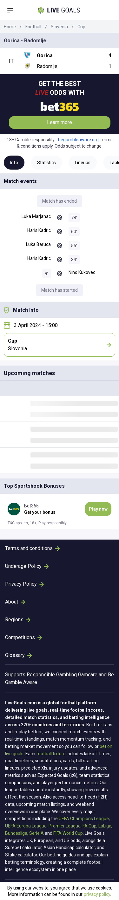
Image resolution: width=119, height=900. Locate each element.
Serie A (36, 833)
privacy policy (97, 894)
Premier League (65, 825)
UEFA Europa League (26, 825)
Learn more (59, 122)
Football (33, 26)
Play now (98, 509)
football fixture (51, 753)
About (15, 602)
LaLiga (104, 825)
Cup (81, 26)
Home (10, 26)
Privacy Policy (24, 584)
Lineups (82, 162)
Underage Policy (27, 566)
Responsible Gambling (52, 675)
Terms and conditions (32, 548)
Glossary (18, 655)
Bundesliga (16, 833)
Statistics (46, 162)
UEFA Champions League (84, 818)
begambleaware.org (78, 139)
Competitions (23, 637)
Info (14, 162)
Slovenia (59, 26)
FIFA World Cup (68, 833)
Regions (17, 620)
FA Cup (89, 825)
